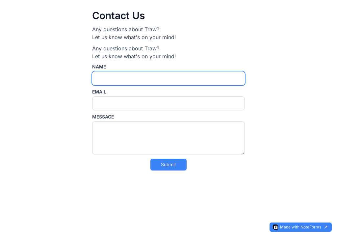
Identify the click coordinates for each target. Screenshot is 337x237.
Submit (168, 164)
